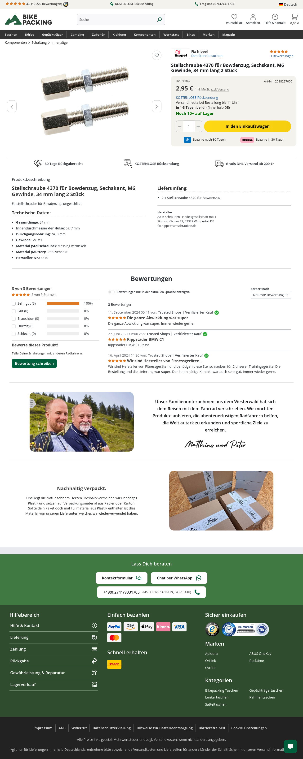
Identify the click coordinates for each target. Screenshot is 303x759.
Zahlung (53, 649)
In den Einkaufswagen (248, 126)
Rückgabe (53, 661)
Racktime (256, 660)
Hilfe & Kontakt (53, 625)
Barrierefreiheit (212, 728)
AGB (62, 728)
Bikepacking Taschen (221, 690)
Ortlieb (210, 660)
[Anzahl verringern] (179, 126)
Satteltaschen (216, 704)
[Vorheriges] (12, 106)
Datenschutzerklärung (112, 728)
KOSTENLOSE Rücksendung (131, 4)
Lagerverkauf (53, 684)
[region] (84, 101)
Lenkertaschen (217, 697)
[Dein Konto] (253, 18)
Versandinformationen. (275, 749)
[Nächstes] (156, 106)
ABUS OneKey (260, 653)
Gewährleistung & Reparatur (53, 672)
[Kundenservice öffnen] (290, 746)
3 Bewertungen (282, 56)
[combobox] (115, 19)
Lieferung (53, 637)
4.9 (37, 4)
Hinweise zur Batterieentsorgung (165, 728)
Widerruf (79, 728)
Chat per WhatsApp (179, 578)
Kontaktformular (121, 578)
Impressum (43, 728)
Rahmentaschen (262, 697)
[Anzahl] (189, 126)
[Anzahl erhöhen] (198, 126)
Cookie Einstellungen (249, 728)
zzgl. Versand (220, 89)
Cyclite (210, 667)
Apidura (211, 653)
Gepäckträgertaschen (266, 690)
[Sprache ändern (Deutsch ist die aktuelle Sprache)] (288, 4)
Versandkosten (165, 739)
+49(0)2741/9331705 (151, 592)
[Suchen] (159, 19)
